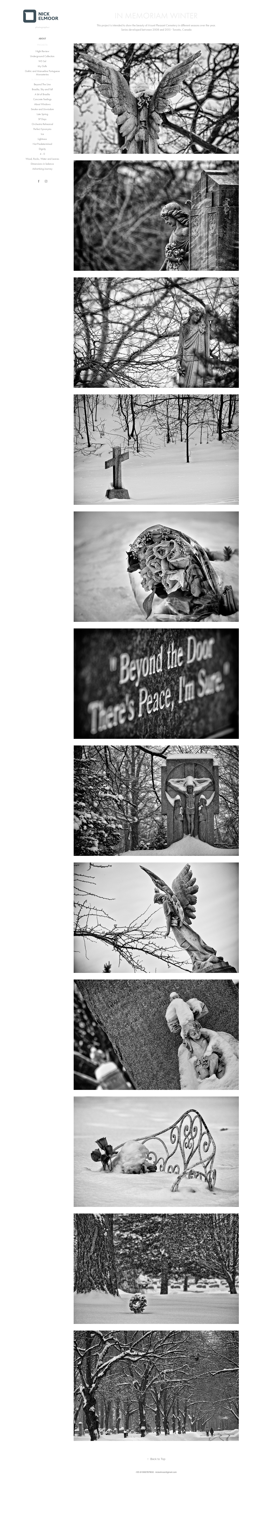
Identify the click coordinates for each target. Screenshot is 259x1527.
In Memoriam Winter (42, 79)
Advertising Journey (42, 168)
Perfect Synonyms (42, 129)
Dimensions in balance (42, 163)
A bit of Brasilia (42, 94)
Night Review (42, 51)
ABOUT (42, 38)
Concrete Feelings (42, 99)
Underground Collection (42, 56)
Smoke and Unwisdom (42, 109)
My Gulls (42, 66)
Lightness (42, 139)
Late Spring (42, 114)
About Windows (42, 104)
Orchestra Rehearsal (42, 124)
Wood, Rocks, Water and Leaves (42, 158)
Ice (42, 134)
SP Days (42, 119)
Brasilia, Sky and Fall (42, 89)
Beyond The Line (42, 84)
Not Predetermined (42, 143)
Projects (42, 45)
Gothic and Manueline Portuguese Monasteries (42, 73)
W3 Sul (42, 61)
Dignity (42, 148)
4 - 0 (42, 153)
